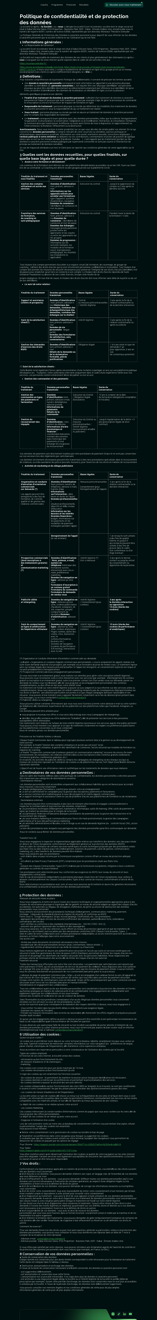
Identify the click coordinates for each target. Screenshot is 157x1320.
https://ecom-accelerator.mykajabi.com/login (41, 67)
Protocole (71, 5)
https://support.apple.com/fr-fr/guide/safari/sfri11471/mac (48, 1150)
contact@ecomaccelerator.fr (72, 697)
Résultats (84, 5)
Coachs (44, 5)
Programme (57, 5)
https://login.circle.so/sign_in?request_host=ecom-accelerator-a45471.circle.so (72, 68)
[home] (25, 5)
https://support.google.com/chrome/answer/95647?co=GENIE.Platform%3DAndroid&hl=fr (77, 1144)
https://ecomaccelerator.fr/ (33, 63)
